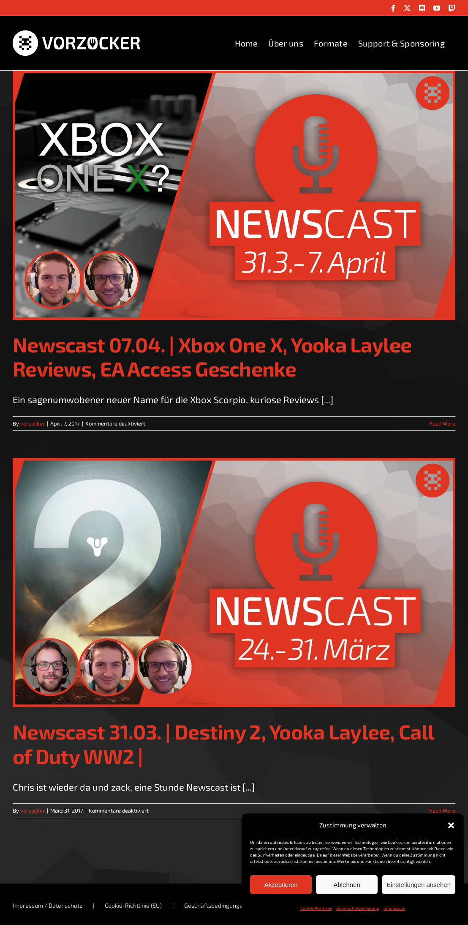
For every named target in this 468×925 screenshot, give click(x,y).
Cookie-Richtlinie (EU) (133, 905)
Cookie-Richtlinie (316, 908)
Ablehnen (346, 884)
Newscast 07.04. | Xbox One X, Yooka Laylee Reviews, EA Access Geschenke (212, 356)
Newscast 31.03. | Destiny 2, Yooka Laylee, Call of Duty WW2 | (223, 743)
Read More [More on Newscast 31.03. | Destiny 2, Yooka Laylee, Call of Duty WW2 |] (442, 810)
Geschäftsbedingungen (215, 905)
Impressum (394, 908)
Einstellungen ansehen (418, 884)
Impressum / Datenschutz (47, 905)
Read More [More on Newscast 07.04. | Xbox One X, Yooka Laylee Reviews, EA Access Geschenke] (442, 423)
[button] (451, 825)
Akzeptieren (280, 884)
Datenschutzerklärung (357, 908)
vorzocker (32, 423)
